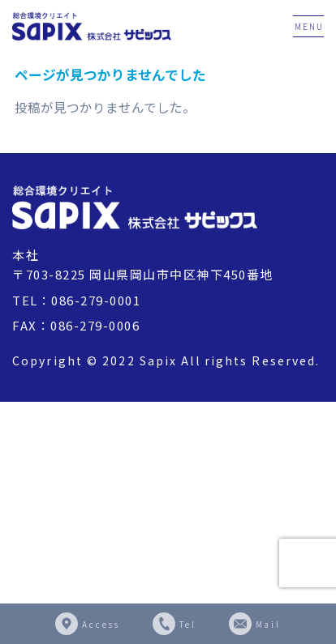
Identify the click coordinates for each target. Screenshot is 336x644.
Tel (187, 624)
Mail (268, 624)
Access (101, 624)
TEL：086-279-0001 (76, 300)
